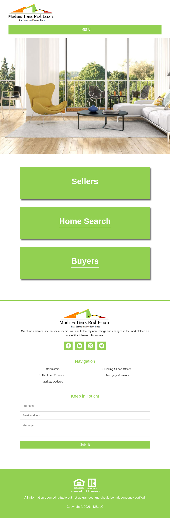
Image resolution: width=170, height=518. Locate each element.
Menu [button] (85, 29)
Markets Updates (52, 381)
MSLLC (98, 506)
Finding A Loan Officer (117, 369)
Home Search (85, 221)
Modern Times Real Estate (31, 12)
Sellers (85, 181)
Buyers (85, 261)
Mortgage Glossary (117, 375)
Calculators (52, 369)
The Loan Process (53, 375)
